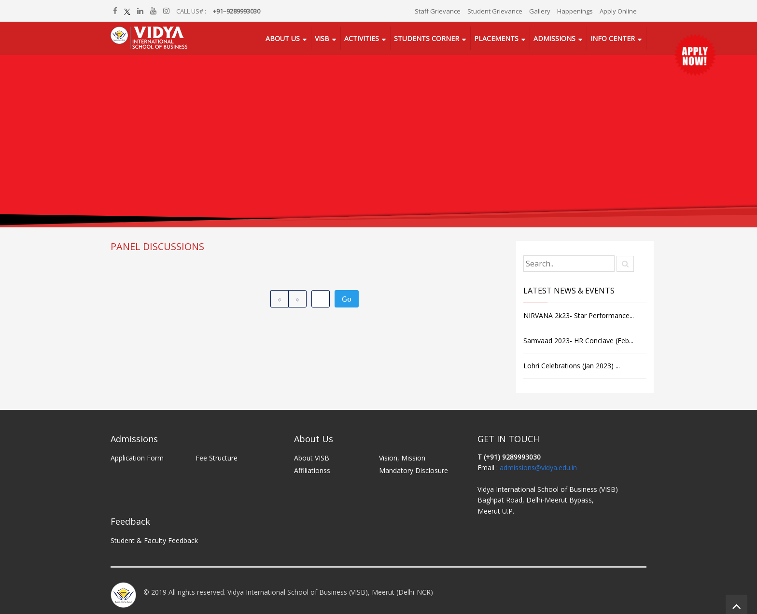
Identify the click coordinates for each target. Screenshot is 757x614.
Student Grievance (494, 11)
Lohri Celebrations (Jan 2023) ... (571, 365)
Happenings (575, 11)
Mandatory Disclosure (413, 470)
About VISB (311, 457)
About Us (283, 38)
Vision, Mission (402, 457)
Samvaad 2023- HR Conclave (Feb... (578, 340)
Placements (496, 38)
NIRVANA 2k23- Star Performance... (578, 315)
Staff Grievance (438, 11)
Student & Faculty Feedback (154, 540)
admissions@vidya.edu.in (538, 467)
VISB (322, 38)
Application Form (137, 457)
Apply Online (618, 11)
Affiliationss (312, 470)
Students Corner (426, 38)
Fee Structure (217, 457)
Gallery (539, 11)
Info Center (612, 38)
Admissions (554, 38)
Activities (361, 38)
